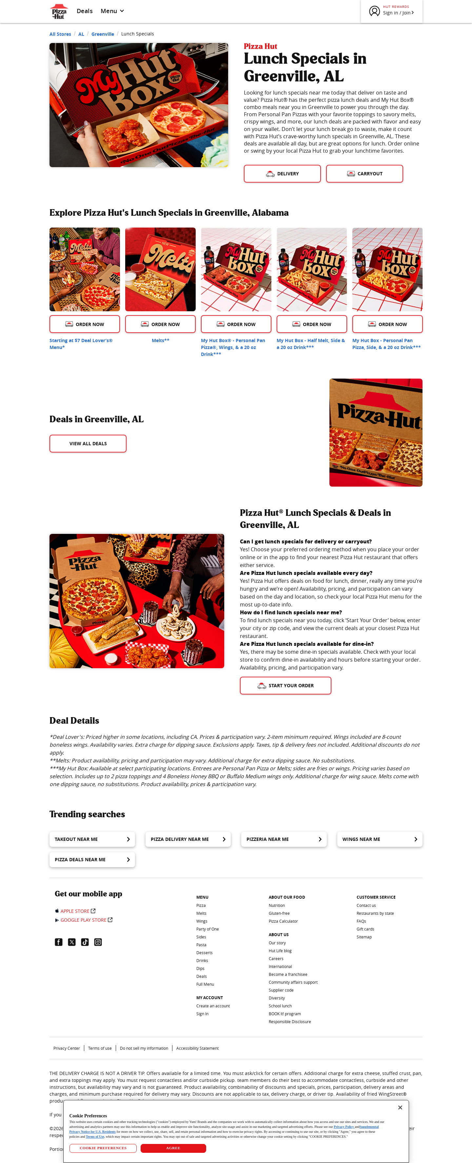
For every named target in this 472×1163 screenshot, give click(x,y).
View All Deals (88, 443)
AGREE (173, 1148)
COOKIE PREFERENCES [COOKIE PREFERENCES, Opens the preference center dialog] (103, 1148)
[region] (236, 1131)
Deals (85, 11)
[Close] (400, 1107)
